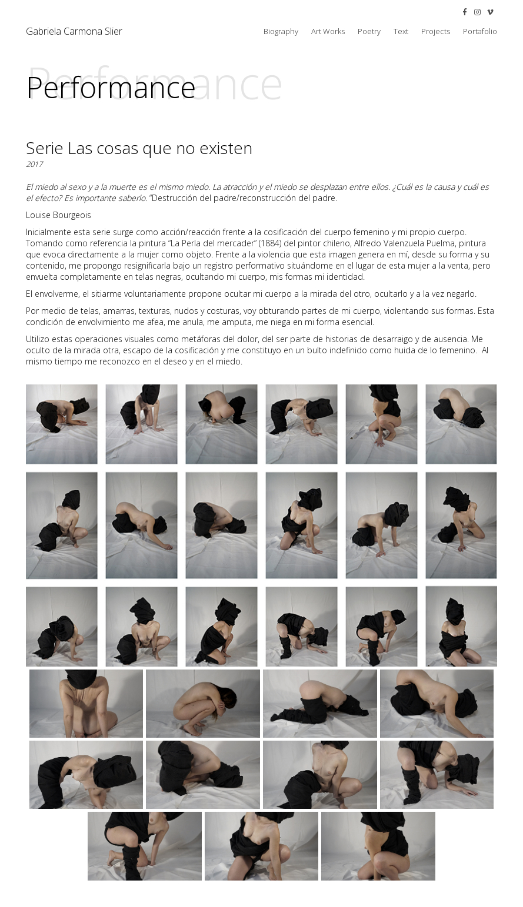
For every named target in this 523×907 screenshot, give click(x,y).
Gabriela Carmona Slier (74, 31)
